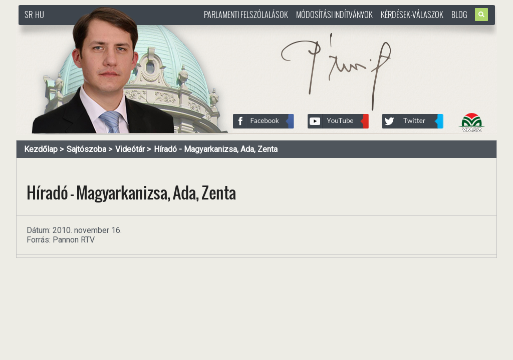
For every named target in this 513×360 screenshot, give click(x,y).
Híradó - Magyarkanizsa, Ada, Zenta (216, 149)
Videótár (130, 149)
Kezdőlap (41, 149)
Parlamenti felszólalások (246, 14)
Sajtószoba (86, 149)
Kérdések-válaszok (412, 14)
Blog (459, 14)
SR (29, 14)
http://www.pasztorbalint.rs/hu (99, 29)
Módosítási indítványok (334, 14)
